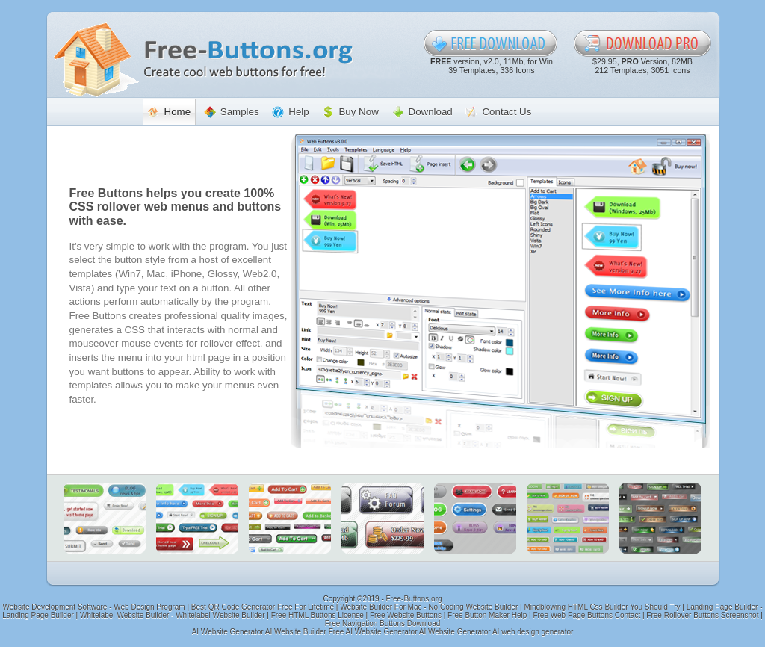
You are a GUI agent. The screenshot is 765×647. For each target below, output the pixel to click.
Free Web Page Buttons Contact (586, 615)
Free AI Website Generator (373, 632)
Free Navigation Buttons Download (383, 623)
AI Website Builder (295, 632)
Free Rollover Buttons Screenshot (702, 615)
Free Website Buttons (406, 615)
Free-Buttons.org (414, 599)
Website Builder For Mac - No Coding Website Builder (429, 607)
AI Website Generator (228, 632)
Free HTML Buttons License (317, 615)
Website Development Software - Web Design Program (94, 607)
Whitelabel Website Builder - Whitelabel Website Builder (172, 615)
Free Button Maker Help (487, 615)
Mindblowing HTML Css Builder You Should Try (602, 607)
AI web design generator (532, 632)
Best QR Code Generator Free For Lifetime (262, 607)
